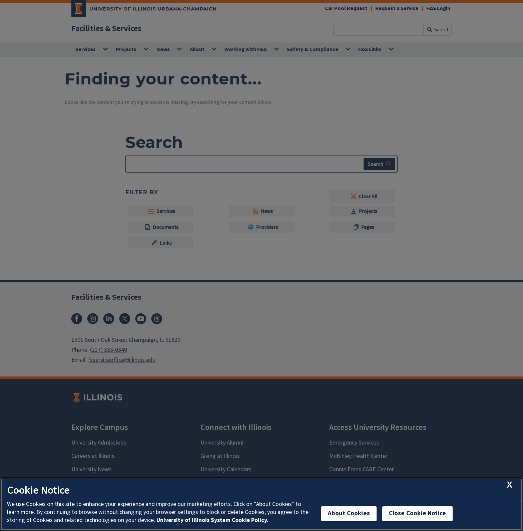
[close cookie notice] (509, 484)
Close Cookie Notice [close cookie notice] (417, 513)
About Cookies (349, 513)
